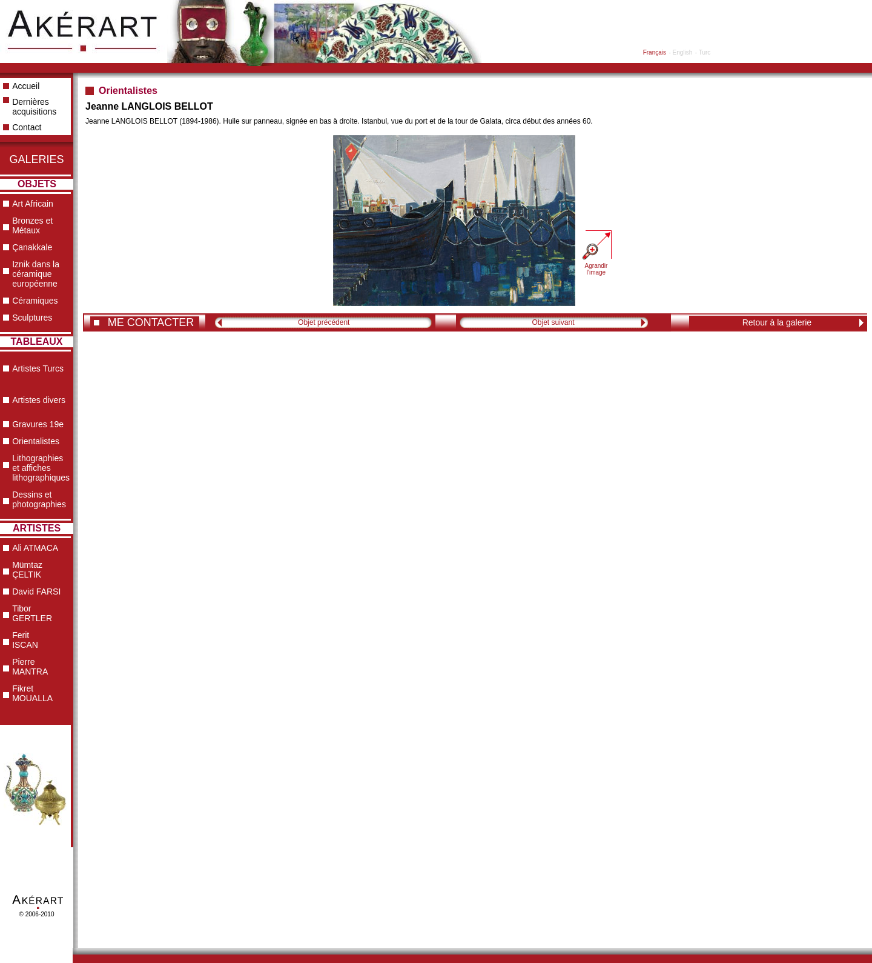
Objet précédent (323, 322)
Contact (26, 127)
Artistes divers (38, 400)
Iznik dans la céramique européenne (35, 273)
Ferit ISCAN (25, 640)
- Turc (703, 52)
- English (680, 52)
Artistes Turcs (38, 368)
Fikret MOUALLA (32, 693)
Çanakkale (32, 247)
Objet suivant (553, 322)
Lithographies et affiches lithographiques (41, 467)
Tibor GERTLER (32, 613)
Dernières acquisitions (34, 106)
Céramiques (35, 300)
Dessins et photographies (39, 499)
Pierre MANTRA (30, 666)
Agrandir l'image (596, 269)
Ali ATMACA (35, 548)
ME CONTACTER (151, 322)
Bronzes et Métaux (32, 225)
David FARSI (36, 591)
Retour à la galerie (776, 322)
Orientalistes (35, 441)
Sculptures (32, 317)
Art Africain (32, 203)
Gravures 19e (38, 424)
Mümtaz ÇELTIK (27, 569)
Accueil (25, 86)
